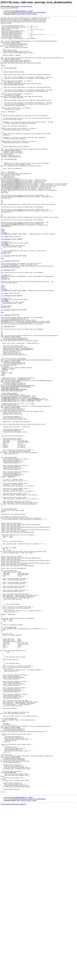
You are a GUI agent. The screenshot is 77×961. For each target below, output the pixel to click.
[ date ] (18, 14)
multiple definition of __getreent (24, 11)
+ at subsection (6, 277)
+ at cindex (4, 280)
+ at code (4, 266)
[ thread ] (23, 14)
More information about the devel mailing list (13, 959)
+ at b (3, 328)
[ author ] (34, 14)
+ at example (5, 289)
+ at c (3, 271)
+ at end (3, 299)
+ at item (4, 217)
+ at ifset (4, 286)
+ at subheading (6, 283)
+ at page (4, 276)
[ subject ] (28, 14)
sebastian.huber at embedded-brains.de (21, 6)
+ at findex (4, 288)
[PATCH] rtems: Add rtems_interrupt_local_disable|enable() (29, 12)
